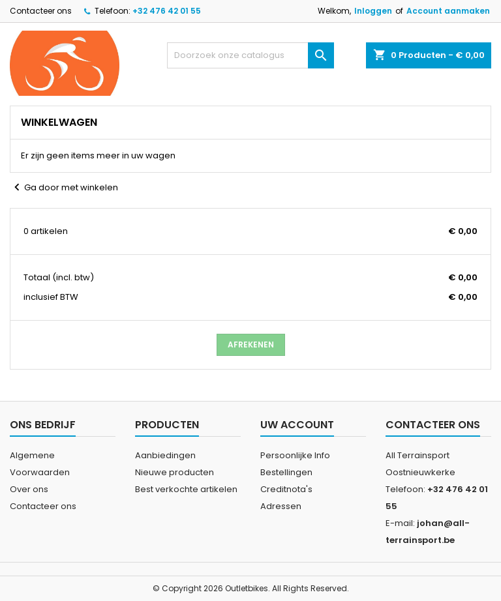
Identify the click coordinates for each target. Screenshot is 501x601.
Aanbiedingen (165, 455)
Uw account (297, 424)
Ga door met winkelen (64, 188)
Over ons (29, 489)
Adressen (280, 506)
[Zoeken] (250, 55)
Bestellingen (286, 472)
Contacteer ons (41, 10)
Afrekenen (251, 344)
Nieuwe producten (174, 472)
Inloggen (373, 10)
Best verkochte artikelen (186, 489)
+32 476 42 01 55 (166, 10)
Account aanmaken (448, 10)
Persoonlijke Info (295, 455)
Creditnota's (286, 489)
